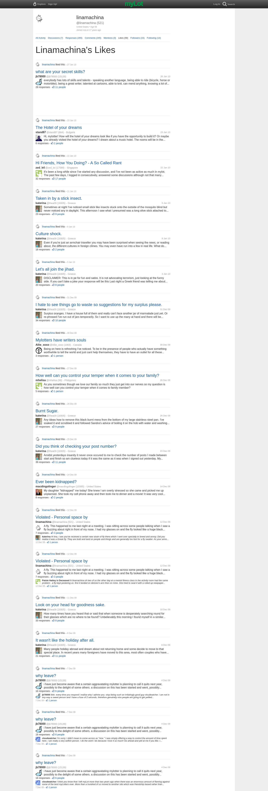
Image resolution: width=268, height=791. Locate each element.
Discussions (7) (55, 38)
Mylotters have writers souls (61, 340)
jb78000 (41, 76)
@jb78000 (51, 76)
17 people (60, 178)
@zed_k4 (50, 167)
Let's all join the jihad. (55, 269)
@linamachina (59, 522)
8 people (60, 285)
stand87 (41, 132)
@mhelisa (51, 380)
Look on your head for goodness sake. (70, 604)
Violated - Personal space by (62, 517)
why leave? (46, 675)
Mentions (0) (110, 38)
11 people (60, 87)
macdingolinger (46, 486)
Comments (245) (93, 38)
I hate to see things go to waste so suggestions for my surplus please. (99, 304)
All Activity (41, 38)
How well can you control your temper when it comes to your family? (97, 375)
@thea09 (51, 203)
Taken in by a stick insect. (59, 198)
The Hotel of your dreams (59, 127)
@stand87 (51, 132)
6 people (60, 691)
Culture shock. (49, 233)
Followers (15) (137, 38)
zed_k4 (40, 167)
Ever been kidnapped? (56, 481)
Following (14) (154, 38)
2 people (58, 143)
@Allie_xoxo (56, 344)
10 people (60, 320)
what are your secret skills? (60, 71)
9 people (60, 214)
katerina (41, 203)
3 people (58, 533)
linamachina (43, 521)
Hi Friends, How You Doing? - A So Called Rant (79, 163)
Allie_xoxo (42, 344)
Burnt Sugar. (47, 411)
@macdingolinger (66, 486)
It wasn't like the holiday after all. (65, 640)
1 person (58, 355)
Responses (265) (73, 38)
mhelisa (41, 380)
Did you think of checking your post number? (76, 446)
